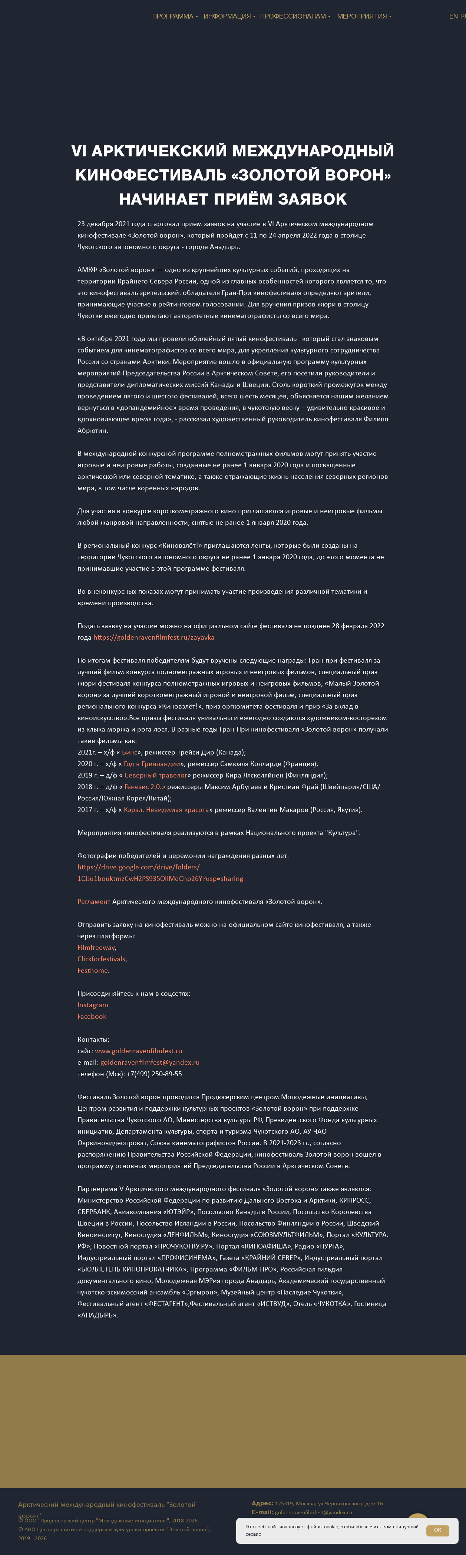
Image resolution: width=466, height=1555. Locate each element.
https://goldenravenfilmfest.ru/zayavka (154, 637)
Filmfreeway (96, 948)
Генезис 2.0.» (145, 787)
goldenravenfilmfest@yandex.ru (150, 1063)
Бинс (129, 752)
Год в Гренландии (152, 764)
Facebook (91, 1017)
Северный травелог (156, 775)
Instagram (92, 1005)
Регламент (93, 902)
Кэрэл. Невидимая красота (166, 810)
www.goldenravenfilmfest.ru (138, 1051)
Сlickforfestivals (101, 959)
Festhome (92, 971)
